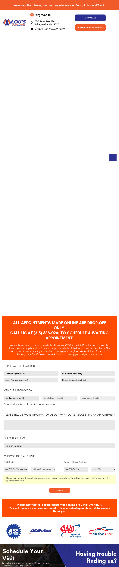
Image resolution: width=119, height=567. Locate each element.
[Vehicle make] (21, 398)
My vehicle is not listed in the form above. (31, 404)
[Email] (30, 380)
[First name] (30, 373)
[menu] (113, 157)
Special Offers (14, 438)
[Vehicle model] (59, 398)
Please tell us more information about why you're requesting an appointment (59, 414)
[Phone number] (88, 380)
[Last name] (88, 373)
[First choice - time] (42, 469)
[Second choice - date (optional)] (75, 469)
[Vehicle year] (97, 398)
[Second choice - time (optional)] (103, 469)
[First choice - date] (15, 469)
